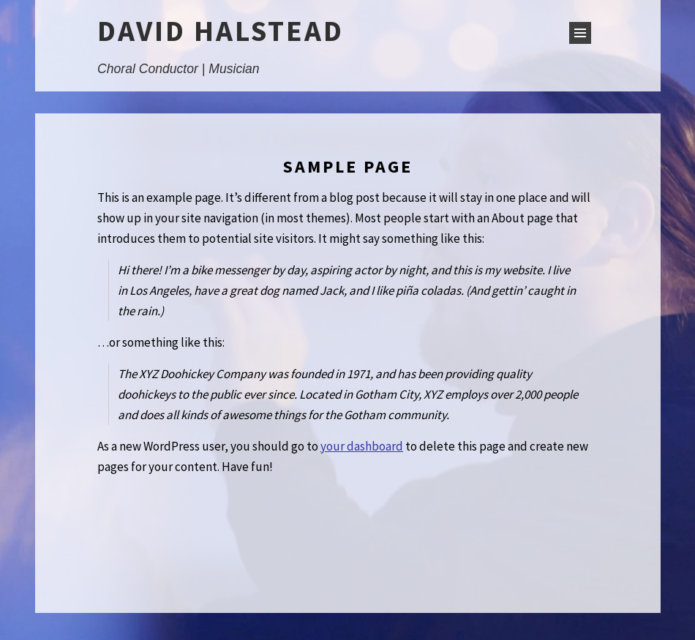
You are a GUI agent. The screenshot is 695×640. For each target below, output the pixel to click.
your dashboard (361, 446)
